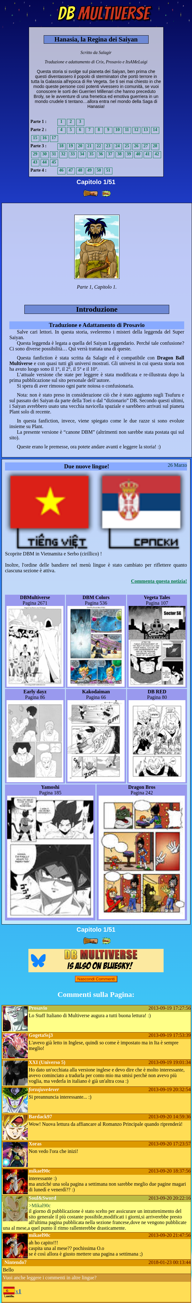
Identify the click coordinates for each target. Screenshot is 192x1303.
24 (118, 146)
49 (89, 170)
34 (82, 154)
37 (110, 154)
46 (61, 170)
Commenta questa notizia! (159, 581)
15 (35, 137)
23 (108, 146)
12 (136, 129)
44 (44, 162)
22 (99, 146)
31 (54, 154)
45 (54, 162)
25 (127, 146)
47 (71, 170)
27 (146, 146)
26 (136, 146)
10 (118, 129)
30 (44, 154)
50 (99, 170)
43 (35, 162)
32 (63, 154)
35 (91, 154)
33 (73, 154)
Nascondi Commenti (96, 979)
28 (155, 146)
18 (61, 146)
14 (155, 129)
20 (80, 146)
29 (35, 154)
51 (108, 170)
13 (146, 129)
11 (127, 129)
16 (44, 137)
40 (138, 154)
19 (71, 146)
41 (147, 154)
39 (129, 154)
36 (101, 154)
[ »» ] (106, 194)
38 (119, 154)
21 (89, 146)
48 (80, 170)
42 (157, 154)
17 (54, 137)
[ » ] (90, 193)
